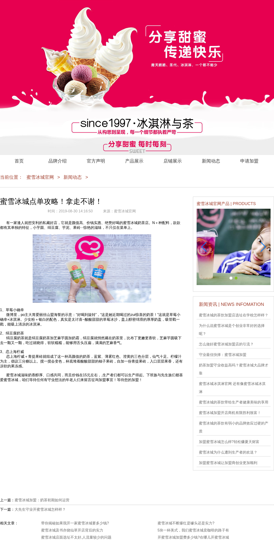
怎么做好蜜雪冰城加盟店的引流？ (226, 344)
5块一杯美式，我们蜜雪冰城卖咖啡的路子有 (193, 530)
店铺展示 (172, 160)
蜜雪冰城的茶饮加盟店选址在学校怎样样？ (233, 315)
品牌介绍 (57, 160)
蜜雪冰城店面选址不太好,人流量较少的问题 (76, 537)
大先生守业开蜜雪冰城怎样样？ (40, 509)
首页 (19, 160)
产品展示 (134, 160)
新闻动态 (211, 160)
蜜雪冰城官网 (40, 177)
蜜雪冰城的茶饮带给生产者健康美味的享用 (233, 402)
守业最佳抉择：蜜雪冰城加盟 (222, 355)
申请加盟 (249, 160)
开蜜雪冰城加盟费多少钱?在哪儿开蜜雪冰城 (193, 537)
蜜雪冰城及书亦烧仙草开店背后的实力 (72, 530)
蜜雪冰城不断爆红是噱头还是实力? (186, 523)
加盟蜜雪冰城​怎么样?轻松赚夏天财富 (229, 442)
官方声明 (96, 160)
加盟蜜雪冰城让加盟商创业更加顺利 (228, 463)
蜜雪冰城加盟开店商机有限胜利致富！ (230, 413)
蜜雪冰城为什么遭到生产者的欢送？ (228, 452)
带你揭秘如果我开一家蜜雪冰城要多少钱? (75, 523)
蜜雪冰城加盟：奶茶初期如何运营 (42, 500)
